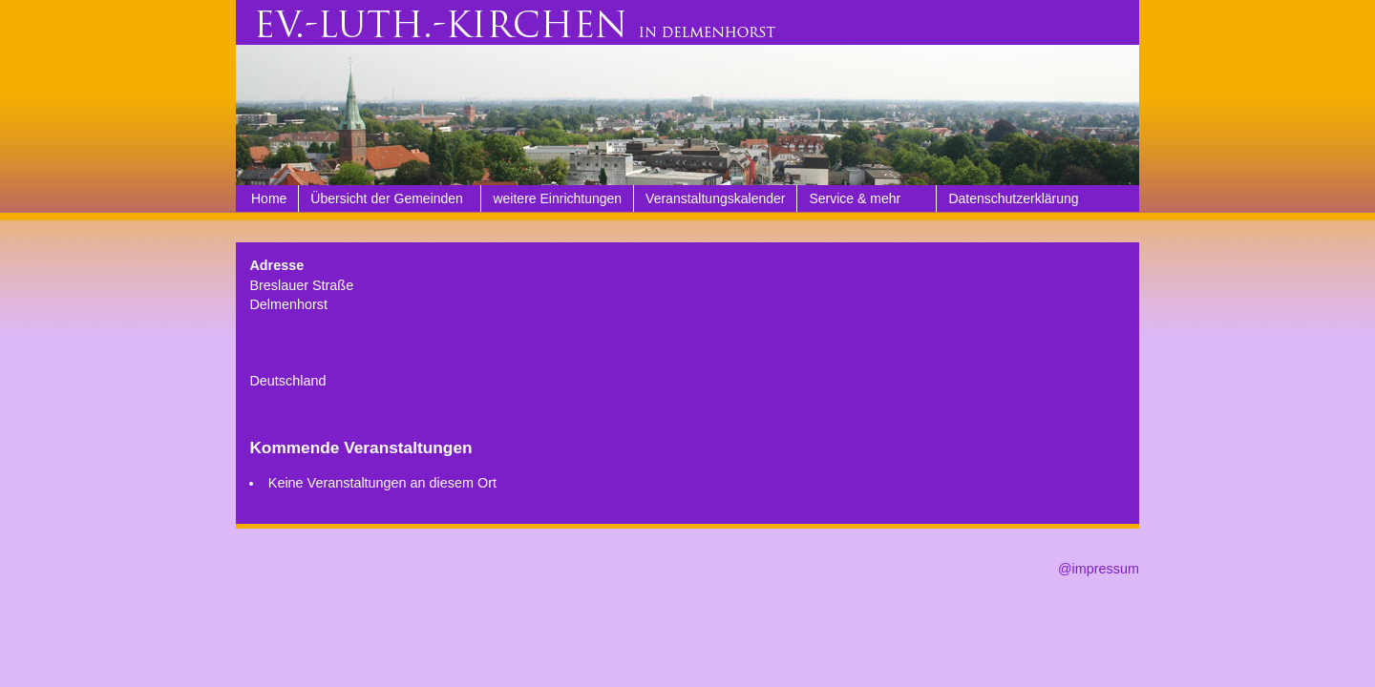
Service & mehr (854, 198)
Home (268, 198)
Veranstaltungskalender (715, 198)
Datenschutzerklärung (1013, 198)
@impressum (1098, 568)
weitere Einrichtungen (557, 198)
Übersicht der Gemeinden (386, 198)
